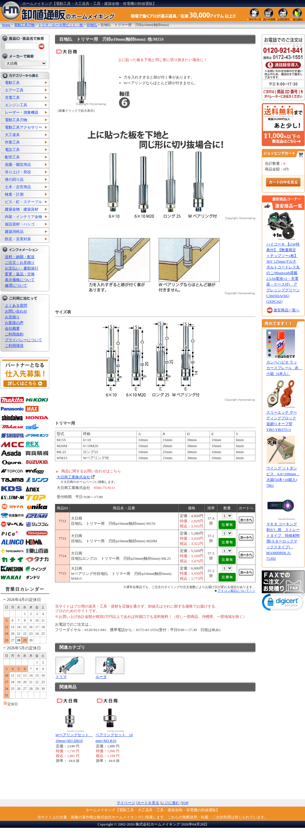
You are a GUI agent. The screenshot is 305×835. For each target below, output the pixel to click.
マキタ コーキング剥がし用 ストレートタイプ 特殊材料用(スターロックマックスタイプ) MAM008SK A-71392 (283, 541)
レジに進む (170, 803)
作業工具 (12, 142)
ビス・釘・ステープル (23, 202)
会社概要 (12, 328)
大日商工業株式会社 (73, 477)
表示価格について (20, 280)
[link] (283, 603)
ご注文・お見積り (20, 262)
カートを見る (148, 803)
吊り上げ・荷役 (18, 172)
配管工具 (12, 157)
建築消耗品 (14, 231)
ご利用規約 (14, 334)
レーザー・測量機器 (21, 112)
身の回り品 (14, 179)
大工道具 (12, 135)
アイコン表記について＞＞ (236, 590)
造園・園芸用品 (18, 164)
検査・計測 (14, 194)
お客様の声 (14, 323)
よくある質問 (16, 305)
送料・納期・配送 (20, 257)
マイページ (126, 803)
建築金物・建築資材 (21, 209)
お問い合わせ (16, 311)
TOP (184, 803)
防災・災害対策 (18, 239)
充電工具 (12, 97)
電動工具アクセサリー (23, 127)
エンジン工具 (16, 105)
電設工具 (12, 150)
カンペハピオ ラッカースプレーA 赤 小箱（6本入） (284, 368)
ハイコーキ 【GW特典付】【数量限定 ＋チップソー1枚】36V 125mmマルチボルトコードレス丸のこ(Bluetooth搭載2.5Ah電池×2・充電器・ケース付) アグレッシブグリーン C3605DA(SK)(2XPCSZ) (283, 273)
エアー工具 (14, 90)
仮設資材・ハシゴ (20, 224)
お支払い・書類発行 (21, 268)
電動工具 (12, 82)
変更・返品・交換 (20, 274)
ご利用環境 (14, 345)
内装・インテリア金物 (23, 217)
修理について (16, 285)
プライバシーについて (23, 340)
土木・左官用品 (18, 187)
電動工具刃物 (16, 120)
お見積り (12, 317)
